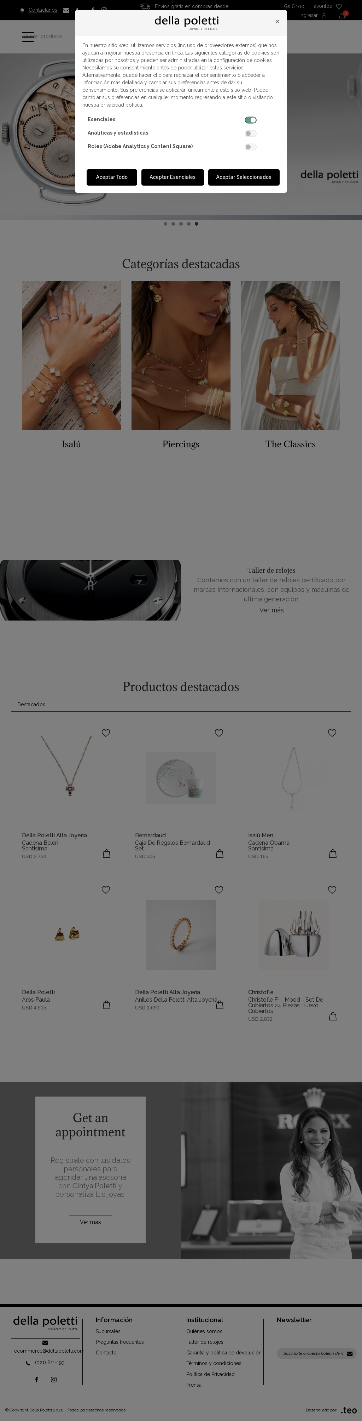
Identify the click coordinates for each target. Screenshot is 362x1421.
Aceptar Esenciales (172, 177)
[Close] (277, 21)
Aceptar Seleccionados (244, 177)
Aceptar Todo (112, 177)
